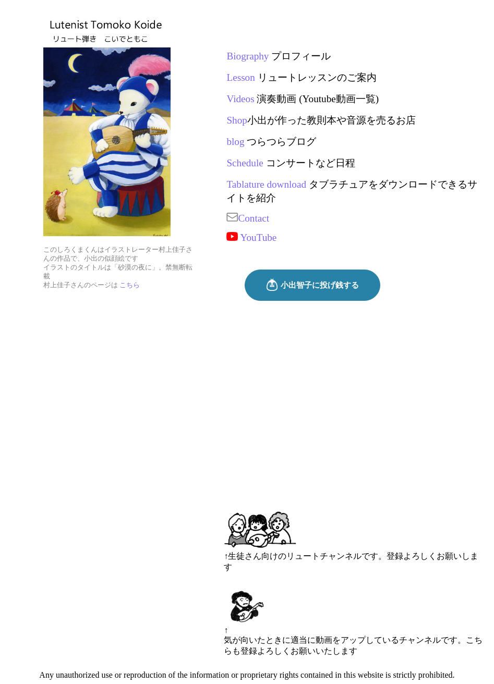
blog (235, 141)
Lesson (240, 77)
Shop (236, 120)
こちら (129, 285)
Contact (247, 218)
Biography (247, 56)
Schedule (244, 162)
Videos (240, 98)
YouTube (251, 237)
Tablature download (266, 184)
